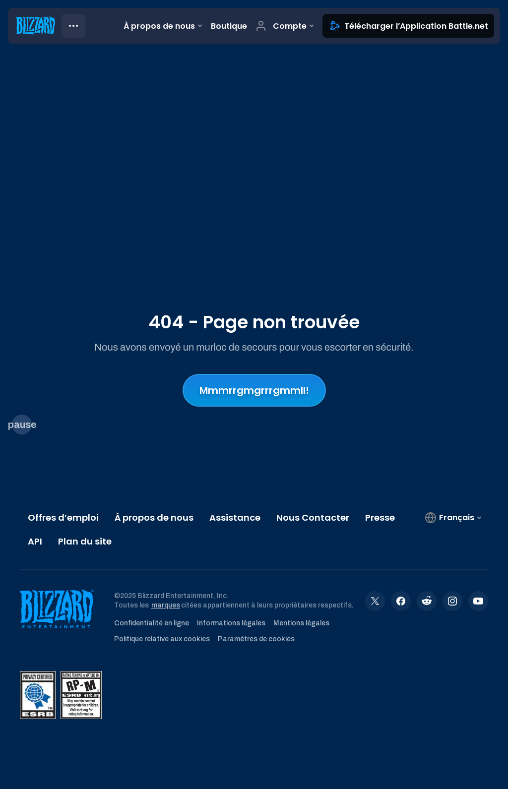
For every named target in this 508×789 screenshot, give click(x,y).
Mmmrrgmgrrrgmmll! (254, 390)
